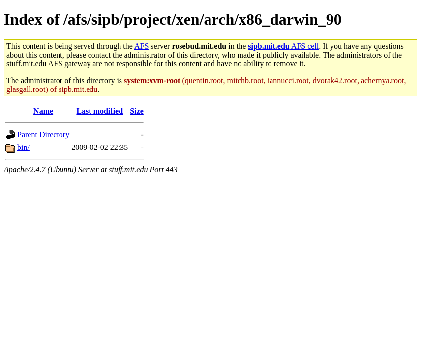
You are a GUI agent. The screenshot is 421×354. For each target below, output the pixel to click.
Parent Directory (43, 134)
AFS (141, 46)
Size (137, 111)
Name (43, 111)
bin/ (23, 147)
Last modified (99, 111)
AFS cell (283, 46)
